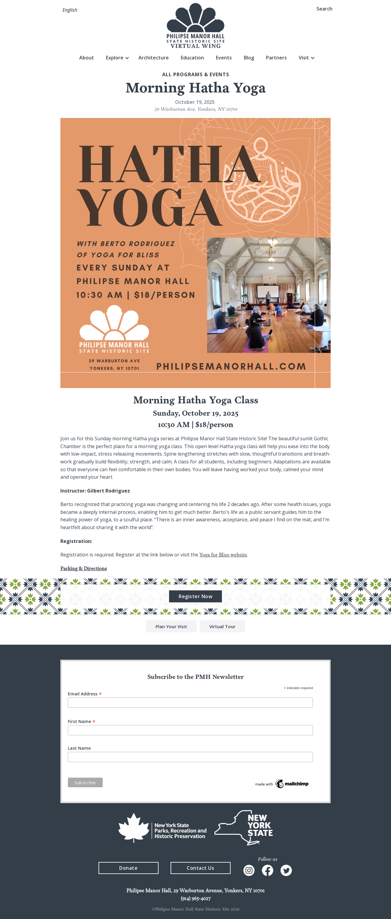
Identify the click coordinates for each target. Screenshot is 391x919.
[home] (195, 25)
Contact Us (200, 868)
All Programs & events (195, 74)
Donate (128, 868)
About (86, 57)
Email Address (85, 693)
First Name (82, 721)
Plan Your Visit (171, 627)
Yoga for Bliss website (223, 555)
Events (224, 57)
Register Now (195, 597)
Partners (276, 57)
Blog (249, 57)
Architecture (153, 57)
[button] (69, 10)
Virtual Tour (222, 627)
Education (192, 57)
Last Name (79, 748)
